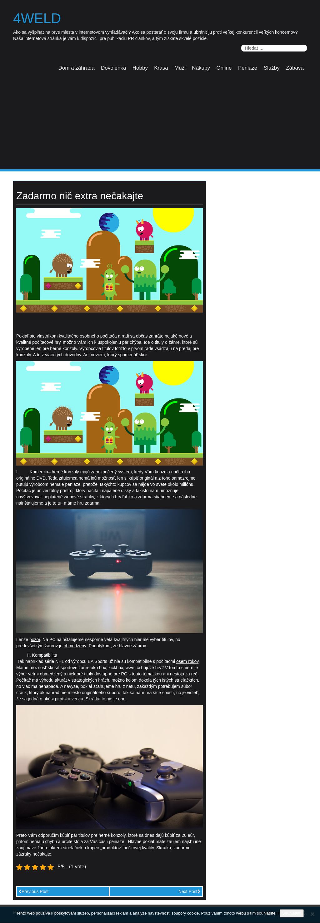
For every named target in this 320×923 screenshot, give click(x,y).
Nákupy (201, 68)
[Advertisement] (160, 122)
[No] (312, 914)
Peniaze (247, 68)
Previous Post (33, 891)
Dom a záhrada (76, 68)
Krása (161, 68)
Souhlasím (291, 913)
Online (224, 68)
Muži (180, 68)
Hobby (140, 68)
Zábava (295, 68)
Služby (272, 68)
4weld (37, 18)
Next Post (189, 891)
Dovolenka (113, 68)
